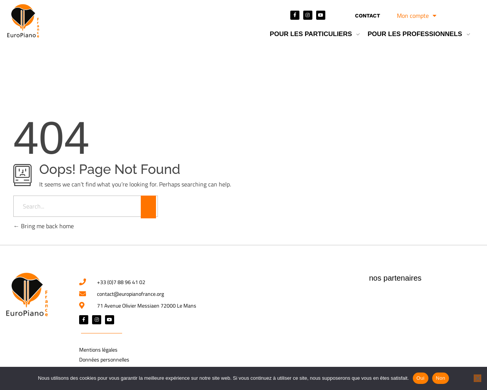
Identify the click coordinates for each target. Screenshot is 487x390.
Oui (421, 378)
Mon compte (416, 15)
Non (441, 378)
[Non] (477, 378)
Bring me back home (43, 226)
